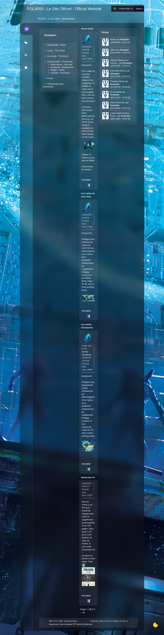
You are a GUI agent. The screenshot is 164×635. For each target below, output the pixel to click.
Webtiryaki (88, 624)
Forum (50, 78)
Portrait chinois (117, 81)
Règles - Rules (58, 70)
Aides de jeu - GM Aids (61, 64)
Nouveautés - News (56, 45)
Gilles (113, 50)
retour (113, 39)
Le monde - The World (57, 56)
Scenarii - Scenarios (60, 73)
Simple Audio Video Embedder (60, 624)
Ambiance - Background (62, 67)
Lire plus (86, 180)
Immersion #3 (88, 477)
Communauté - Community (60, 61)
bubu (84, 56)
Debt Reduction (117, 102)
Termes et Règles (111, 621)
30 (83, 612)
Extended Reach (118, 71)
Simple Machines (70, 621)
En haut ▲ (124, 621)
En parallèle (116, 92)
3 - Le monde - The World (86, 352)
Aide (101, 621)
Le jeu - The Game (56, 50)
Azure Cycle (87, 28)
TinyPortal (94, 621)
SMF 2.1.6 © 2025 (56, 621)
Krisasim (124, 39)
